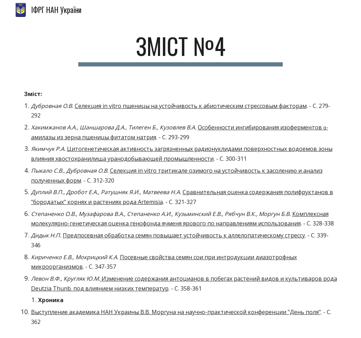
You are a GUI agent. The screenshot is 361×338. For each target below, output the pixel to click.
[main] (180, 49)
